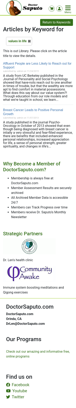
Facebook (17, 384)
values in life (17, 41)
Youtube (16, 390)
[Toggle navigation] (68, 8)
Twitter (15, 396)
